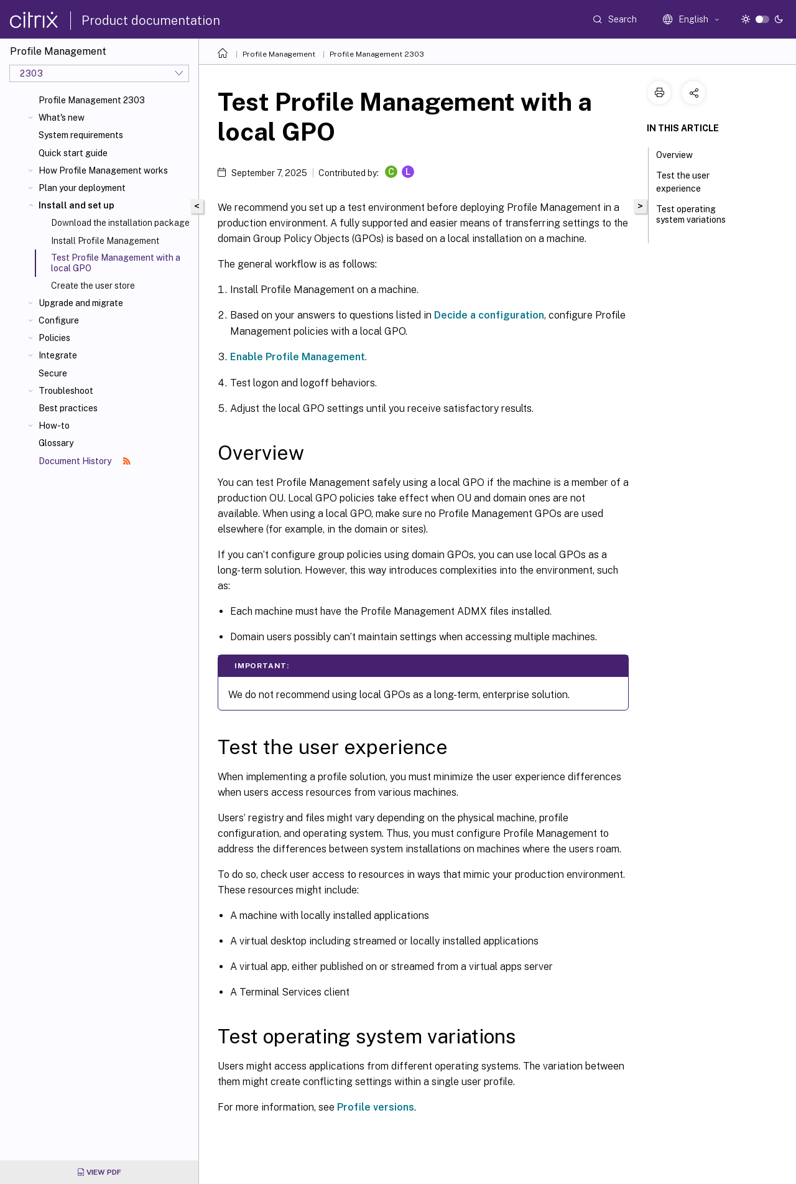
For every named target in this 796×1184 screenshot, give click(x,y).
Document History (85, 461)
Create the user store (93, 286)
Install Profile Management (105, 241)
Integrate (58, 355)
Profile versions (375, 1107)
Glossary (56, 443)
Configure (59, 320)
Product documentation (150, 20)
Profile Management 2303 (92, 100)
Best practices (68, 408)
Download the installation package (120, 223)
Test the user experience (685, 181)
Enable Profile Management (297, 357)
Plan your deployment (82, 188)
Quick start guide (73, 153)
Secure (53, 373)
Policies (54, 338)
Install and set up (76, 205)
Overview (681, 153)
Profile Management (279, 54)
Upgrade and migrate (81, 303)
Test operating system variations (691, 220)
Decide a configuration (489, 315)
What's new (62, 118)
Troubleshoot (66, 391)
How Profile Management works (103, 170)
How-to (54, 426)
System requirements (81, 135)
